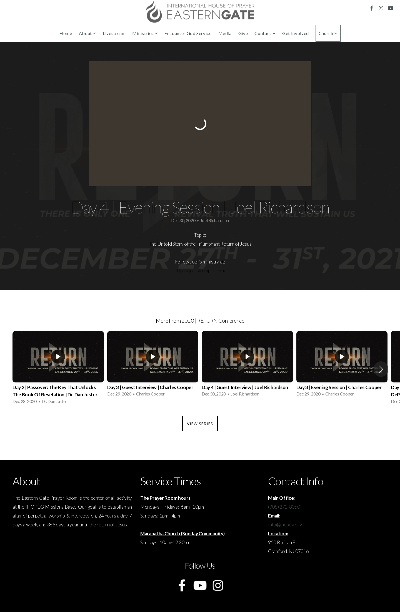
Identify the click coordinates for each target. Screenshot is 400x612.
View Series (200, 423)
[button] (381, 369)
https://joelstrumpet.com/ (200, 270)
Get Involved (295, 33)
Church (328, 33)
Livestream (114, 33)
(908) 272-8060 (284, 507)
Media (225, 33)
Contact (265, 33)
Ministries (145, 33)
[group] (58, 369)
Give (243, 33)
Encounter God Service (187, 33)
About (87, 33)
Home (65, 33)
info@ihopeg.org (285, 525)
